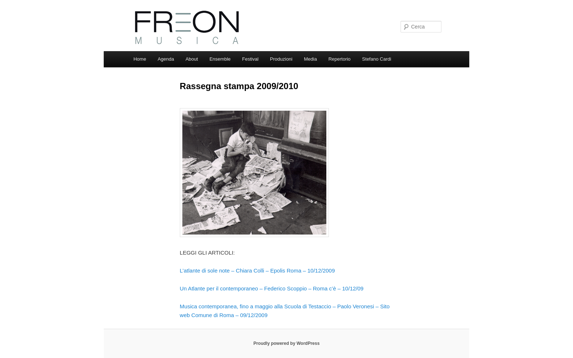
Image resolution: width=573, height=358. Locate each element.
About (192, 59)
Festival (250, 59)
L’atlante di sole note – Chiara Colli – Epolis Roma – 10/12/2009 (257, 270)
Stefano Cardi (376, 59)
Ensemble (220, 59)
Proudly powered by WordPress (286, 343)
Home (139, 59)
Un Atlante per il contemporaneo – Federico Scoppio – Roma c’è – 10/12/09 (272, 288)
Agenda (166, 59)
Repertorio (340, 59)
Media (310, 59)
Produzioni (281, 59)
